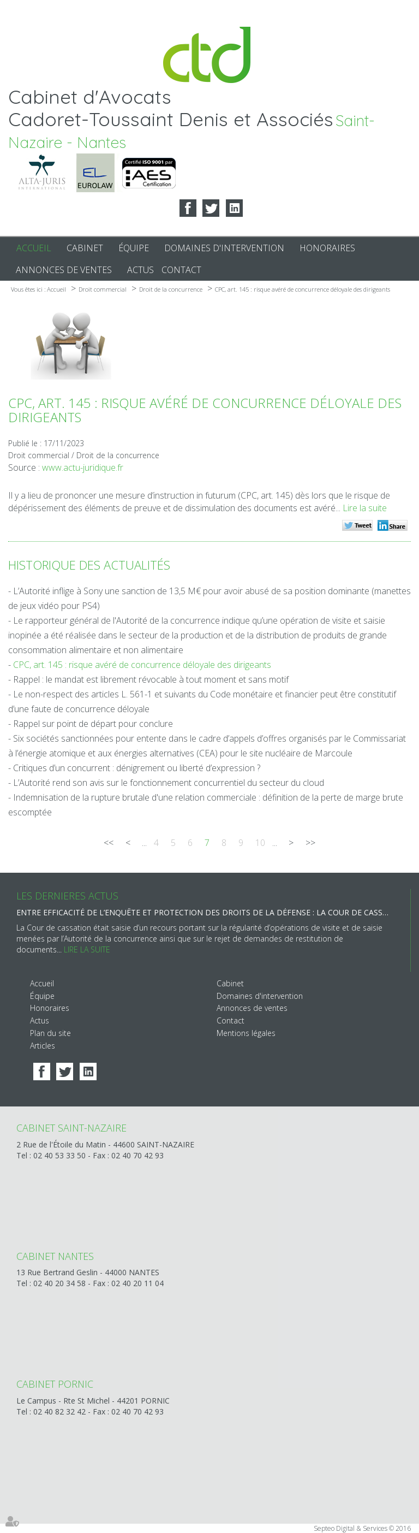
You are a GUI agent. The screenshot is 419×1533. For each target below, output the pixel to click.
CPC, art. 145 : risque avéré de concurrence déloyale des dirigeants (302, 289)
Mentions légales (246, 1033)
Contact (181, 270)
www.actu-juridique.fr (82, 467)
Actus (140, 270)
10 (260, 843)
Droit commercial (103, 289)
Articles (42, 1045)
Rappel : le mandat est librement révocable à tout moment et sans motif (151, 679)
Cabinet (85, 248)
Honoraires (327, 248)
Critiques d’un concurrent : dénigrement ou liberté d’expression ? (136, 768)
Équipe (133, 248)
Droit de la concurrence (170, 289)
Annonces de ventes (64, 270)
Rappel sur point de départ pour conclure (93, 724)
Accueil (33, 248)
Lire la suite (365, 508)
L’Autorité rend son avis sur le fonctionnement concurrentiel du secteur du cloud (168, 783)
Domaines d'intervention (224, 248)
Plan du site (50, 1033)
